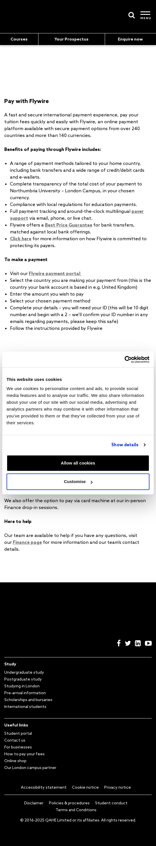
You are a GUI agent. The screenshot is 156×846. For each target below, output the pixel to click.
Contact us (14, 740)
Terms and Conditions (76, 809)
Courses (19, 39)
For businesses (18, 747)
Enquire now (130, 39)
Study (10, 664)
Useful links (16, 725)
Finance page (27, 542)
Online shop (15, 760)
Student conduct (111, 802)
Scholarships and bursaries (28, 699)
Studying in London (22, 685)
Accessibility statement (44, 787)
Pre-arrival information (25, 692)
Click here (20, 238)
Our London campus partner (30, 767)
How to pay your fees (24, 753)
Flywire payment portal (55, 273)
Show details (124, 444)
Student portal (18, 733)
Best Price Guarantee (68, 225)
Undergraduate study (24, 672)
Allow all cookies (78, 463)
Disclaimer (34, 802)
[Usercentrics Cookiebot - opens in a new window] (124, 359)
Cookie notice (85, 787)
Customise (78, 481)
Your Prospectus (71, 39)
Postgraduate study (23, 679)
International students (25, 706)
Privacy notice (117, 787)
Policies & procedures (69, 802)
